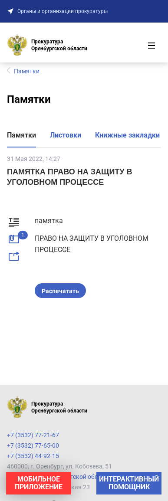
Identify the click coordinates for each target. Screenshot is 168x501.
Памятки (21, 135)
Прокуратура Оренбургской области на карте (71, 476)
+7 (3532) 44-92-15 (33, 455)
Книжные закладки (127, 135)
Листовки (65, 135)
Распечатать (60, 291)
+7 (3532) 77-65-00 (33, 445)
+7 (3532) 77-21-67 (33, 435)
